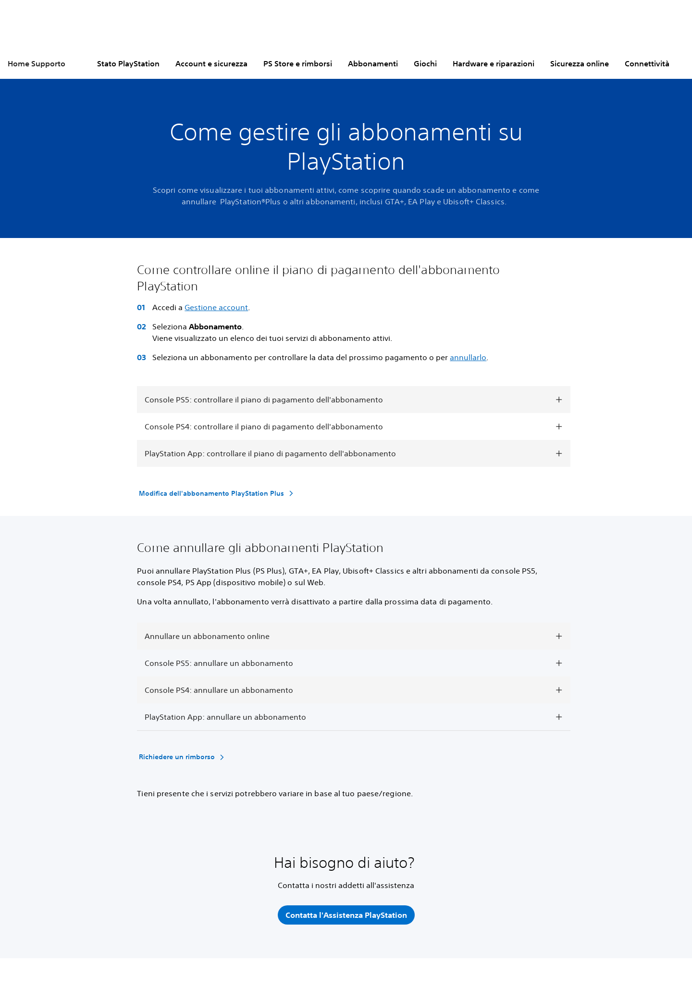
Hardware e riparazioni (493, 63)
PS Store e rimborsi (297, 63)
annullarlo (468, 357)
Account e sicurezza (211, 63)
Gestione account (216, 307)
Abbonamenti (373, 63)
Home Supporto (36, 63)
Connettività (647, 63)
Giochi (425, 63)
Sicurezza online (579, 63)
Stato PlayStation (128, 63)
